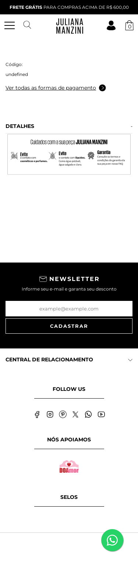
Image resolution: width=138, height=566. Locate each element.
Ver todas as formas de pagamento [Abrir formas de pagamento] (56, 87)
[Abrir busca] (27, 25)
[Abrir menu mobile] (12, 25)
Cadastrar (69, 326)
